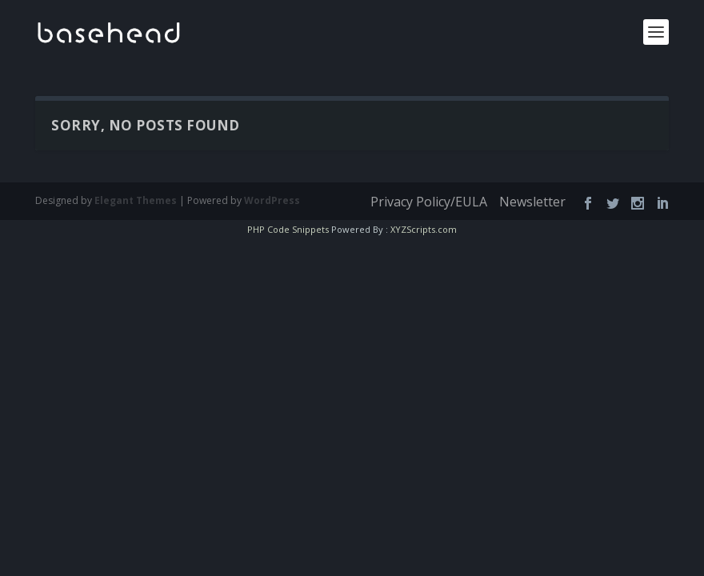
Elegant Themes (124, 200)
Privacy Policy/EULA (434, 202)
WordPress (242, 200)
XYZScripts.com (418, 229)
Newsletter (535, 202)
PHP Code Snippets (293, 229)
